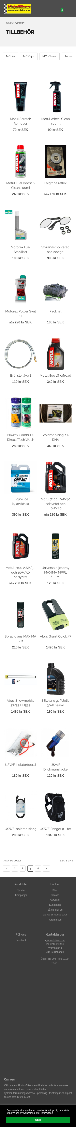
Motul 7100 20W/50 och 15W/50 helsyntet (20, 572)
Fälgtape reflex (55, 183)
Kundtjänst (55, 904)
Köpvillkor (55, 900)
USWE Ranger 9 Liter (55, 829)
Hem (9, 22)
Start (55, 890)
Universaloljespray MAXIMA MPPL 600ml (56, 572)
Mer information (44, 1113)
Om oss (55, 895)
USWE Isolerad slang (20, 829)
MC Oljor (28, 56)
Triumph (70, 56)
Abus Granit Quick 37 (55, 636)
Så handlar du (55, 909)
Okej (38, 1120)
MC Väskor (50, 56)
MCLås (10, 56)
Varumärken (54, 919)
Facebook (21, 940)
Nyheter (21, 890)
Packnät (55, 311)
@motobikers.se (56, 940)
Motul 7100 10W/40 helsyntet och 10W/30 (55, 503)
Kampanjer (21, 895)
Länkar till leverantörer (55, 914)
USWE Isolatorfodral (20, 765)
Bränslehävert (20, 375)
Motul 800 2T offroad (55, 375)
